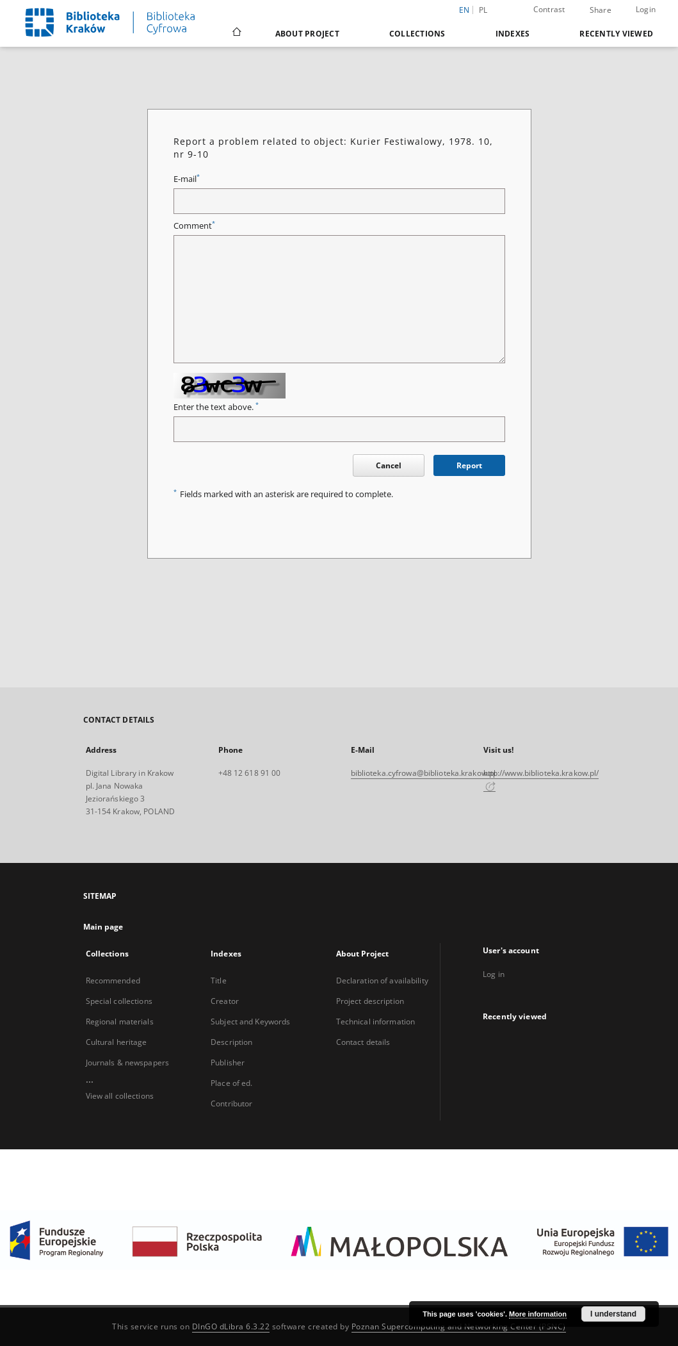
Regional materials (120, 1021)
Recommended (113, 980)
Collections (417, 33)
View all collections (120, 1095)
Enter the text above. (216, 407)
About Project (307, 33)
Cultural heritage (116, 1042)
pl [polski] (483, 10)
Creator (225, 1001)
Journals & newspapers (128, 1062)
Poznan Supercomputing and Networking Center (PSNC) (458, 1326)
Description (231, 1042)
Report (469, 465)
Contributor (231, 1103)
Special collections (119, 1001)
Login (646, 9)
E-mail (187, 179)
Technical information (376, 1021)
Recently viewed (616, 33)
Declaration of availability (382, 980)
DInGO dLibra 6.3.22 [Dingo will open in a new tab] (231, 1326)
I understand (613, 1313)
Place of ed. (231, 1083)
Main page (103, 926)
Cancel (388, 465)
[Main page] (236, 33)
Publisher (228, 1062)
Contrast (549, 9)
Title (219, 980)
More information (538, 1314)
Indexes (513, 33)
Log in (493, 974)
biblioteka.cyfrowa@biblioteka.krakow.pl (423, 772)
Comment (194, 225)
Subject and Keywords (250, 1021)
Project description (370, 1001)
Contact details (363, 1042)
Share (600, 10)
